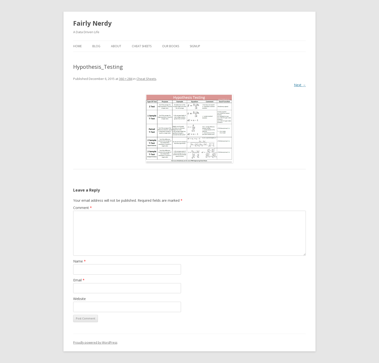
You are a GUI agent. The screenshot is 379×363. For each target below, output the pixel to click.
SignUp (195, 46)
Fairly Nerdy (92, 23)
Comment (82, 207)
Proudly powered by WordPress (95, 342)
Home (77, 46)
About (116, 46)
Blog (96, 46)
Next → (300, 85)
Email (79, 280)
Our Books (170, 46)
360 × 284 (125, 79)
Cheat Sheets (141, 46)
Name (79, 261)
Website (79, 298)
